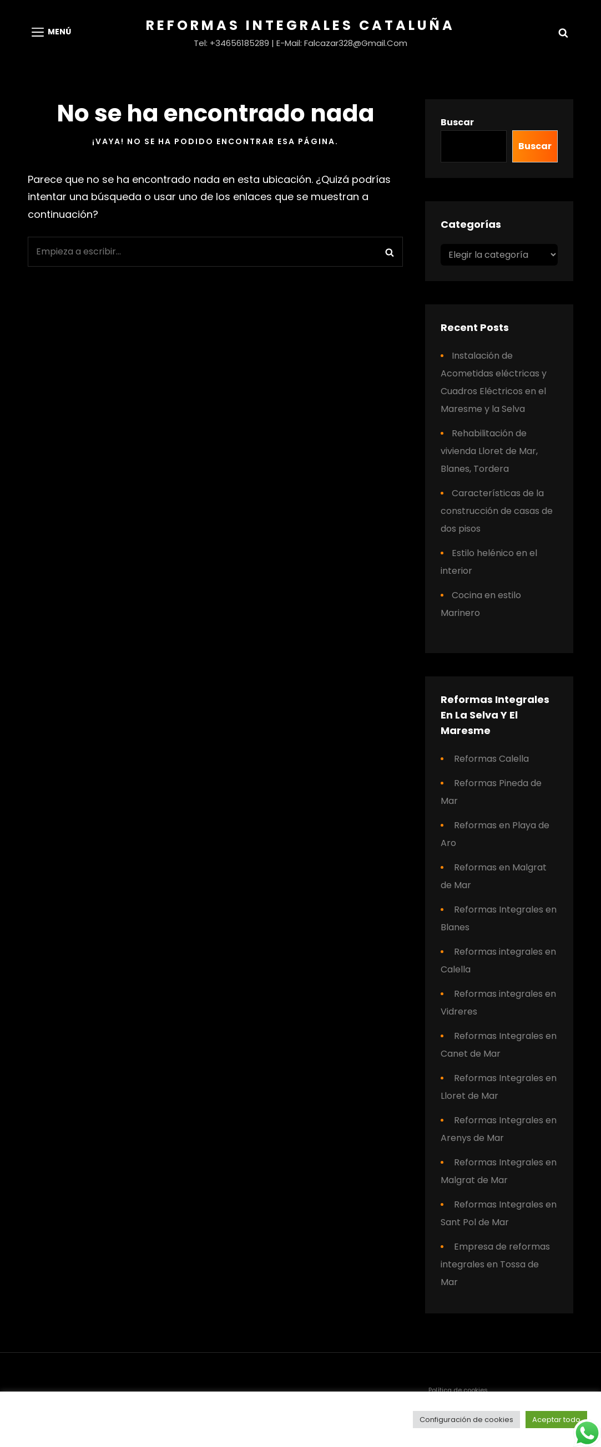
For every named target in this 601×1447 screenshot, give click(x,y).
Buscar (457, 122)
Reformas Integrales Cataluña (300, 25)
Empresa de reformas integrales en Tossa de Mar (495, 1264)
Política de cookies (458, 1389)
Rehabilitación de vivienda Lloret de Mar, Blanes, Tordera (489, 451)
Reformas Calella (491, 758)
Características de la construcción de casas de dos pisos (497, 511)
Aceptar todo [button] (556, 1419)
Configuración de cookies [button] (466, 1419)
